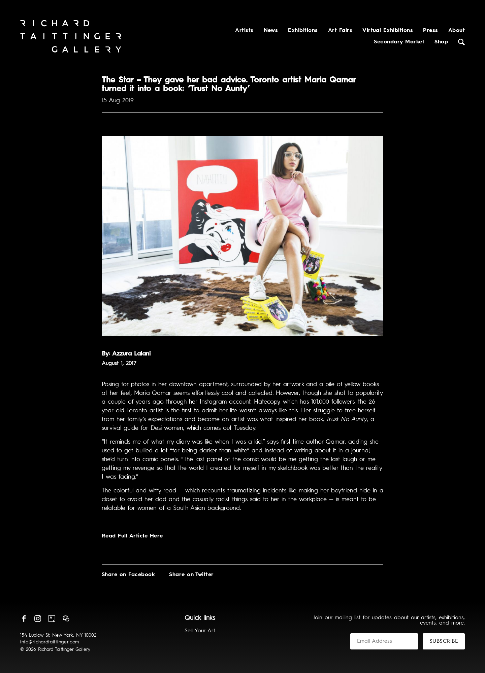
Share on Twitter (191, 574)
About (456, 30)
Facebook (23, 618)
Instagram (37, 618)
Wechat (66, 618)
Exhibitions (303, 30)
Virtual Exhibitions (387, 30)
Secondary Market (399, 42)
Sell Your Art (200, 631)
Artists (244, 30)
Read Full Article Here (132, 536)
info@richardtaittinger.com (49, 642)
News (271, 30)
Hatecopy (267, 402)
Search (461, 42)
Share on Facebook (128, 574)
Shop (441, 42)
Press (430, 30)
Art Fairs (340, 30)
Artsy (51, 618)
